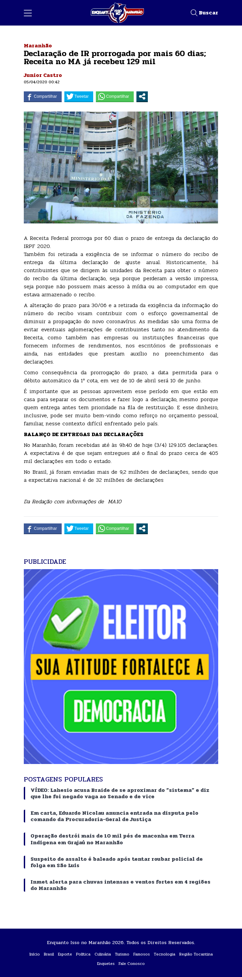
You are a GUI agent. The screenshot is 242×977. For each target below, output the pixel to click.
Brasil (49, 954)
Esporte (65, 954)
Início (34, 954)
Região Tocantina (196, 954)
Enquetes (106, 964)
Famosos (141, 954)
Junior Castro (43, 75)
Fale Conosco (132, 964)
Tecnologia (164, 954)
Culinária (103, 954)
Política (83, 954)
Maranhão (38, 45)
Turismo (122, 954)
